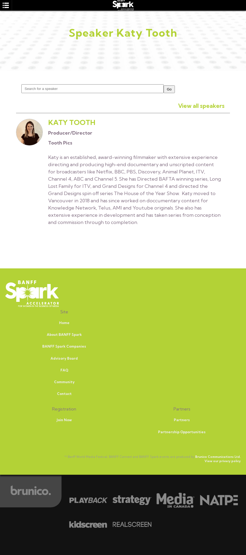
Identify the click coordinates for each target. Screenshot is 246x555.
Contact (64, 393)
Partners (182, 420)
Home (64, 323)
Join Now (64, 420)
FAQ (64, 370)
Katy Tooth (71, 122)
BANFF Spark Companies (64, 346)
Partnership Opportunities (182, 432)
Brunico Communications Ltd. (218, 457)
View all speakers (201, 105)
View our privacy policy (223, 461)
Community (64, 382)
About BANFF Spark (64, 334)
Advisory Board (64, 358)
